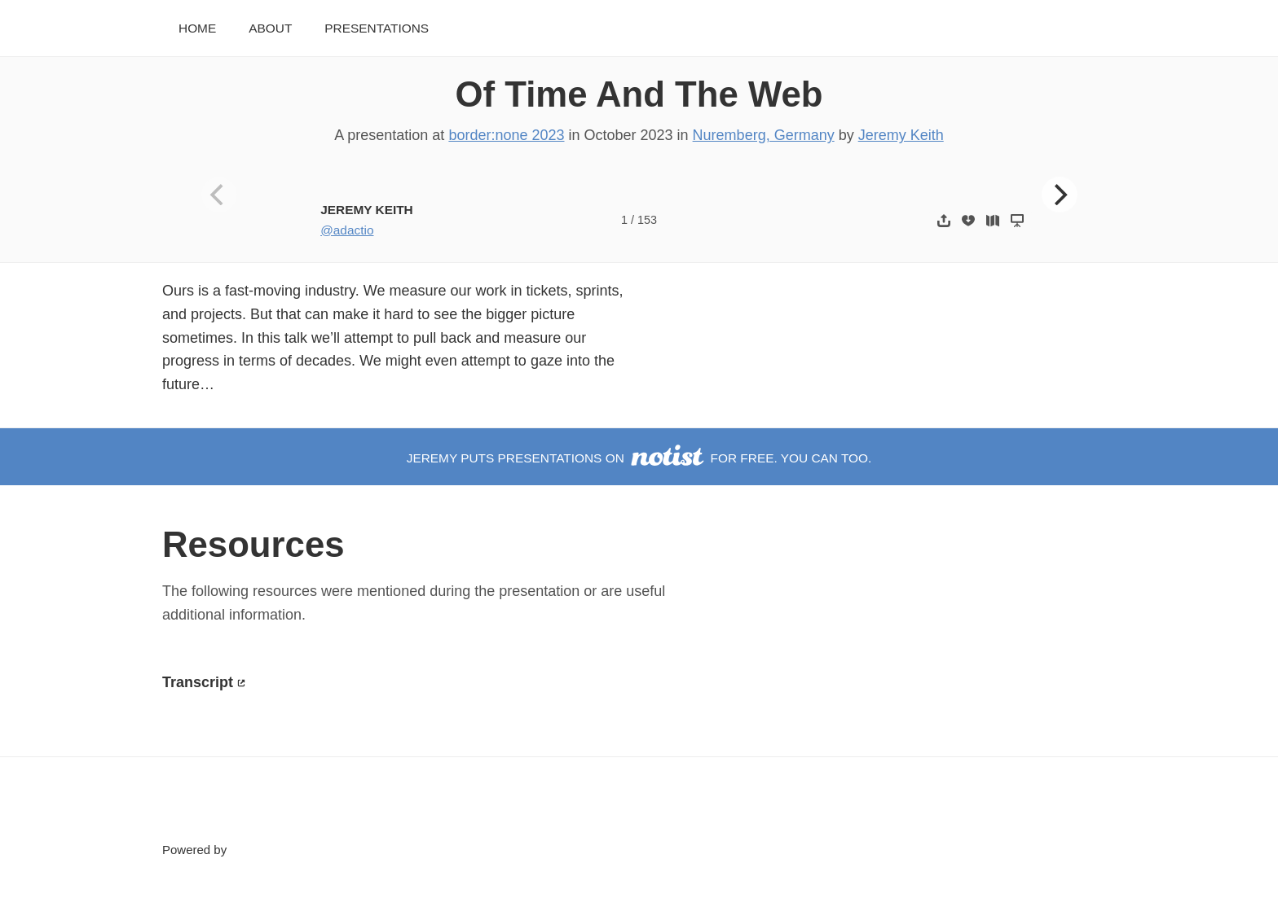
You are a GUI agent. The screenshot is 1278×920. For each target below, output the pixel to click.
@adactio (346, 230)
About (270, 28)
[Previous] (219, 194)
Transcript (197, 682)
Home (197, 28)
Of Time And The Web (639, 94)
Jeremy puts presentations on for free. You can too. (639, 458)
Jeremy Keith (901, 135)
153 (647, 219)
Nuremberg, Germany (764, 135)
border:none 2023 (506, 135)
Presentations (376, 28)
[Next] (1059, 194)
